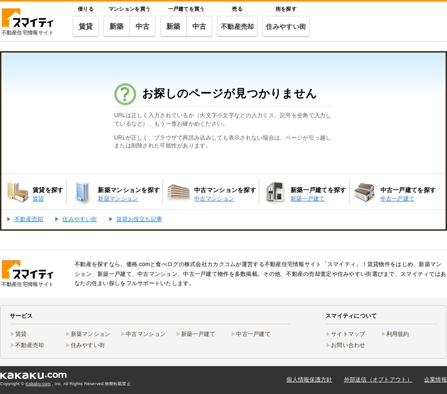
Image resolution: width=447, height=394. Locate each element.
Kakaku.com (38, 383)
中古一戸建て (253, 334)
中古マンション (146, 334)
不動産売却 (237, 26)
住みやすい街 (286, 26)
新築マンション (91, 334)
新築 (116, 26)
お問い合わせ (348, 345)
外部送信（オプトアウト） (378, 379)
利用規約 (397, 334)
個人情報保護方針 (309, 379)
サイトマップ (348, 334)
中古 (142, 26)
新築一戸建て (198, 334)
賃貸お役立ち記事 (139, 219)
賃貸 (86, 26)
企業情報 (435, 379)
